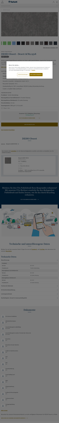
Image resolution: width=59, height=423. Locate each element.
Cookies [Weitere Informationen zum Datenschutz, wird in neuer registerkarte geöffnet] (33, 70)
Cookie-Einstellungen (23, 74)
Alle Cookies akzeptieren (36, 74)
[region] (29, 70)
